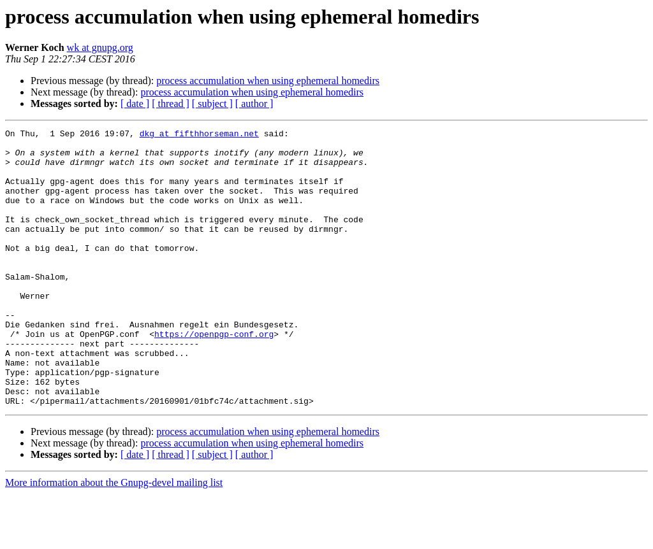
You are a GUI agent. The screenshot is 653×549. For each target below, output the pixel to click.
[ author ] (254, 103)
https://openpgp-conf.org (214, 375)
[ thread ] (170, 103)
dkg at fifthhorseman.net (199, 135)
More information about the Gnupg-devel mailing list (114, 537)
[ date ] (135, 103)
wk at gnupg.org (100, 47)
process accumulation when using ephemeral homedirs (267, 80)
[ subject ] (212, 103)
